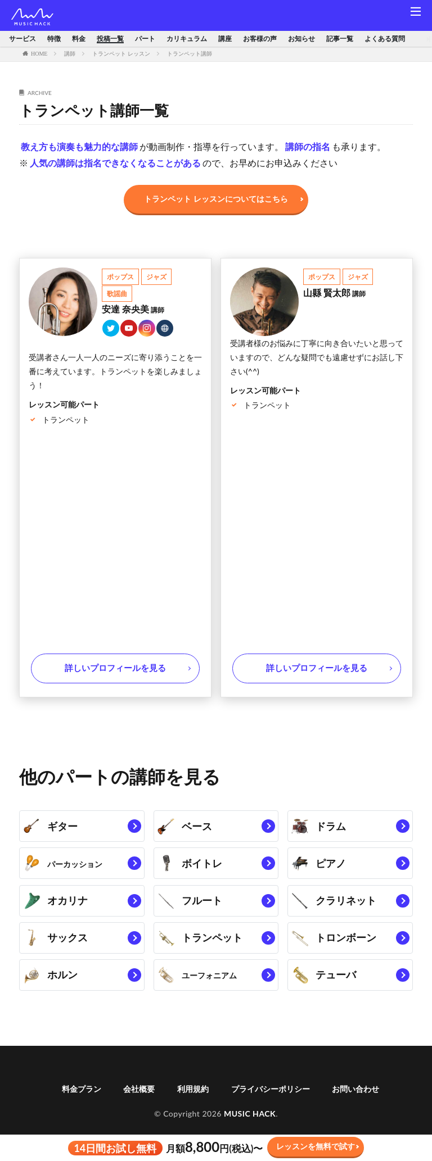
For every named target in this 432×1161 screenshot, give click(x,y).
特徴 (54, 38)
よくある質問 (384, 38)
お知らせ (301, 38)
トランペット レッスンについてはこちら (215, 198)
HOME (39, 53)
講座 (225, 38)
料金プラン (81, 1107)
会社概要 (139, 1107)
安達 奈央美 (133, 308)
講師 (69, 53)
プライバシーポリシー (270, 1107)
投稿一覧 (110, 39)
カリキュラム (186, 38)
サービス (22, 38)
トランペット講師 (189, 53)
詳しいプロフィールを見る (115, 669)
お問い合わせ (355, 1107)
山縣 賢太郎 (334, 292)
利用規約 (193, 1107)
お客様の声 (260, 38)
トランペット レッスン (121, 53)
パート (145, 38)
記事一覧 (339, 38)
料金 (79, 38)
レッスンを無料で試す (315, 1146)
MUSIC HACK (250, 1131)
